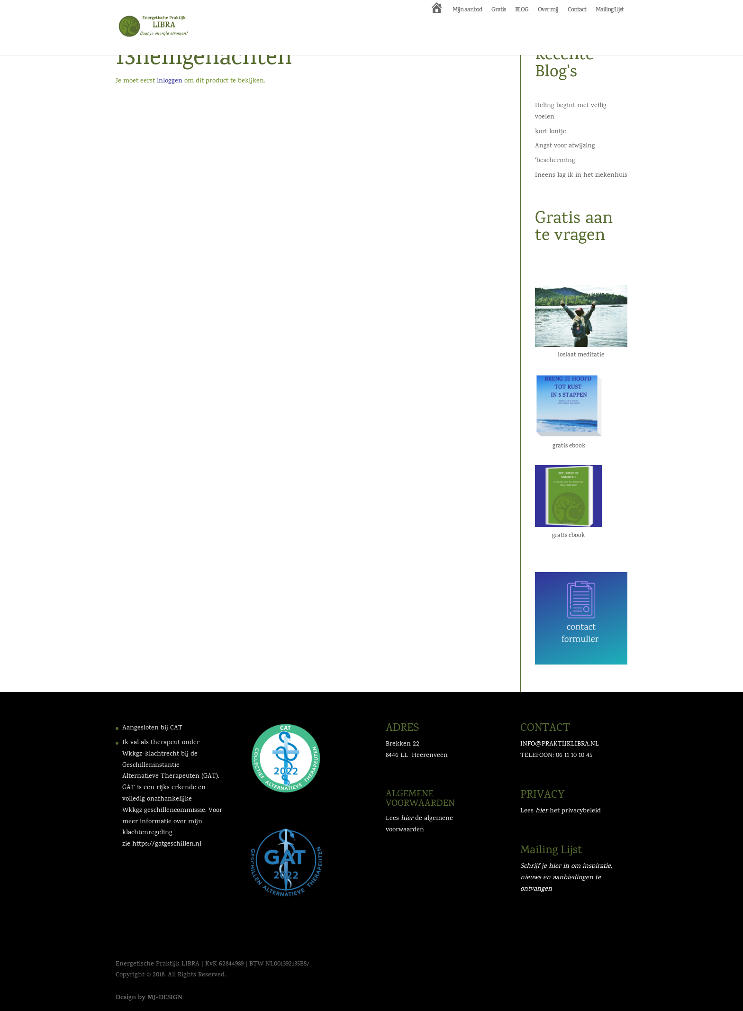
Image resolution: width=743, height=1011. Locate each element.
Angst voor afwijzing (565, 146)
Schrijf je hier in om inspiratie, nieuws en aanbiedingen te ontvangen (566, 878)
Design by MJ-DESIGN (149, 998)
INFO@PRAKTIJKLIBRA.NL (559, 744)
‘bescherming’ (556, 161)
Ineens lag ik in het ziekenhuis (581, 176)
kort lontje (550, 132)
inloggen (169, 81)
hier (541, 811)
